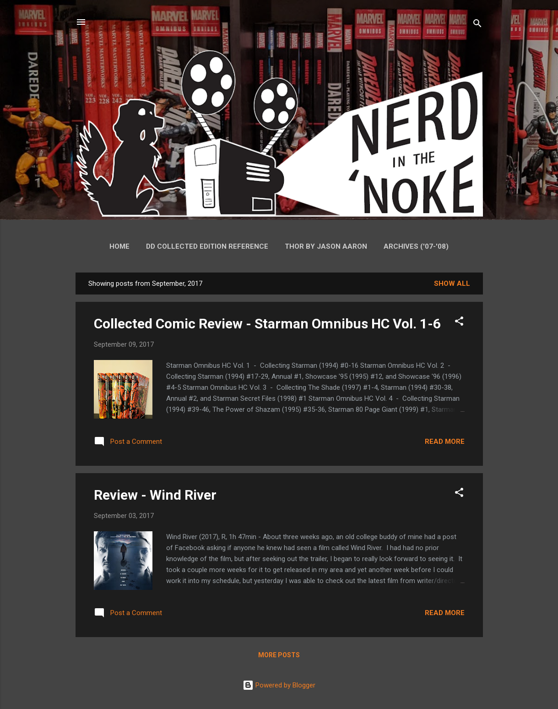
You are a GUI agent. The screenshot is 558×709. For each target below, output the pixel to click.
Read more (445, 441)
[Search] (477, 25)
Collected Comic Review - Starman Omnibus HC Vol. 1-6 (267, 324)
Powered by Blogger (279, 685)
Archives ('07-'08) (416, 246)
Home (119, 246)
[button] (459, 323)
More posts (279, 655)
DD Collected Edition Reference (207, 246)
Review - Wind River (155, 495)
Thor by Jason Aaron (326, 246)
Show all (452, 283)
